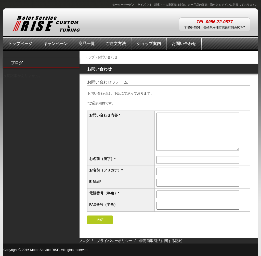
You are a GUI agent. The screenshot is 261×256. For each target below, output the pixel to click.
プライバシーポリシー (114, 241)
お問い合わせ (184, 43)
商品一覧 (87, 43)
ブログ (17, 63)
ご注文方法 (116, 43)
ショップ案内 (149, 43)
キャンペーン (55, 43)
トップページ (20, 43)
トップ (90, 57)
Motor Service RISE (46, 25)
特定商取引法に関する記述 (160, 241)
